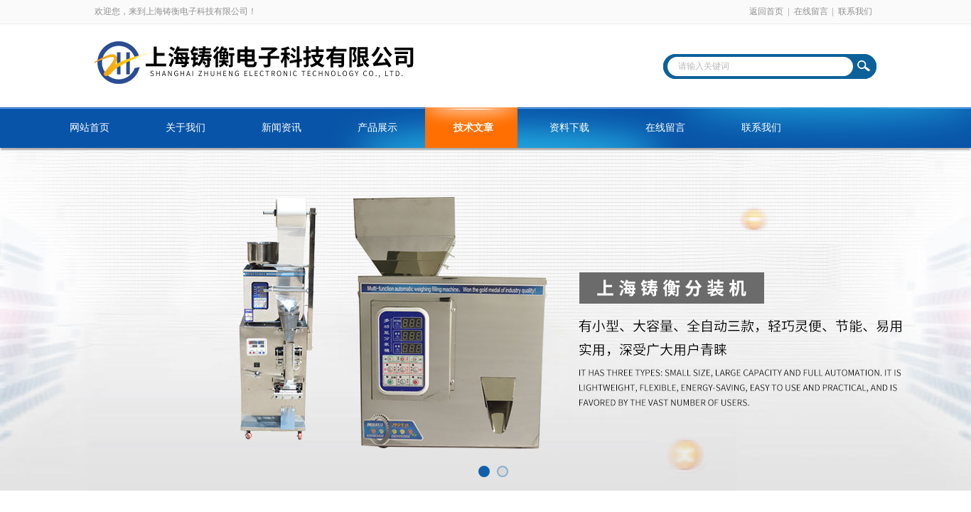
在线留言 (811, 11)
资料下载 (569, 127)
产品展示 (377, 127)
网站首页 (89, 127)
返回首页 (766, 11)
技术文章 (473, 127)
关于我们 (185, 127)
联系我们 (855, 11)
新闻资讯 (281, 127)
